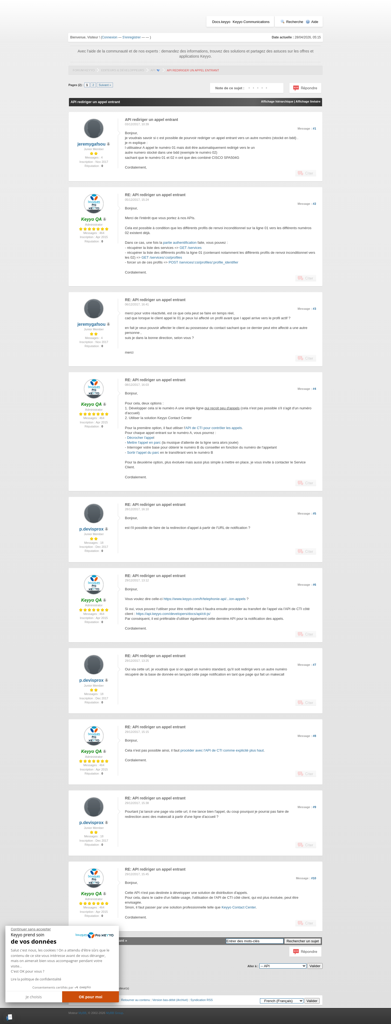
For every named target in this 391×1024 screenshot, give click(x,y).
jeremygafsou (91, 144)
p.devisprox (91, 529)
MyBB (82, 1013)
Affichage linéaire (308, 101)
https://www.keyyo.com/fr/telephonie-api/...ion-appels (204, 599)
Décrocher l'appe (140, 438)
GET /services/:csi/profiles (162, 257)
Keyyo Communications (251, 22)
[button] (9, 1017)
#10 (313, 878)
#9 (314, 807)
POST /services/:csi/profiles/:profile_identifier (203, 262)
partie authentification (180, 243)
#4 (314, 388)
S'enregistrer (131, 37)
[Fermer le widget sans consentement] (31, 929)
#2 (314, 203)
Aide (312, 22)
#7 (314, 664)
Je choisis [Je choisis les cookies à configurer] (34, 996)
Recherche (291, 22)
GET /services (191, 248)
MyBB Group (114, 1013)
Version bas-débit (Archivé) (170, 1000)
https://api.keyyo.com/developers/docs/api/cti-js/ (173, 614)
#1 (314, 128)
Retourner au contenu (135, 1000)
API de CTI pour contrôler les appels (213, 428)
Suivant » (105, 85)
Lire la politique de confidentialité (36, 979)
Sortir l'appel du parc (143, 452)
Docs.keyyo (221, 22)
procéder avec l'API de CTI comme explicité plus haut (222, 750)
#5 (314, 513)
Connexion (109, 37)
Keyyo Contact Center (239, 907)
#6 (314, 584)
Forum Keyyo (84, 70)
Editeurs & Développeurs (122, 70)
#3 (314, 308)
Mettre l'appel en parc (144, 442)
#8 (314, 735)
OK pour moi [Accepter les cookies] (90, 996)
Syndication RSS (202, 1000)
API (153, 70)
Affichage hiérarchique (277, 101)
